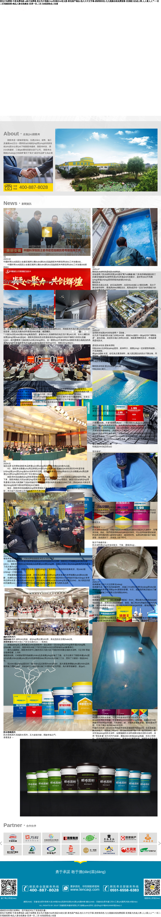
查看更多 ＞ (8, 737)
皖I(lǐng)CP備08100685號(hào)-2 (108, 905)
